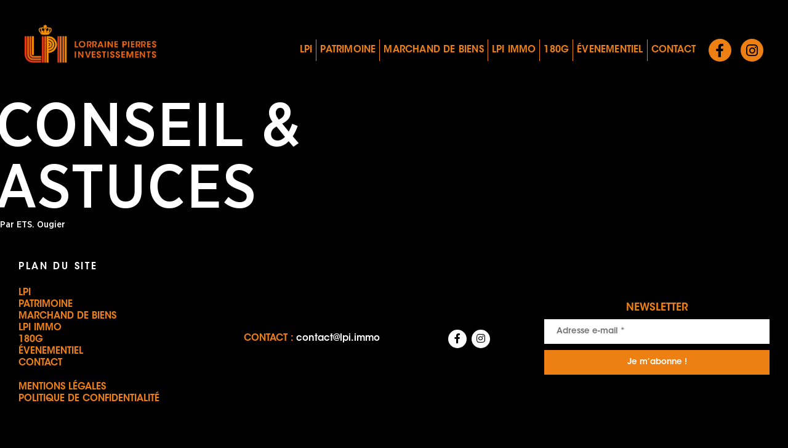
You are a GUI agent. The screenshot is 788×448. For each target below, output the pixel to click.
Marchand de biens (433, 50)
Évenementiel (610, 50)
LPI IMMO (514, 50)
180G (556, 50)
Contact (673, 50)
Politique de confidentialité (88, 399)
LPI (306, 50)
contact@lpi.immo (338, 338)
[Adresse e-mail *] (657, 331)
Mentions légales (62, 387)
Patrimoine (348, 50)
